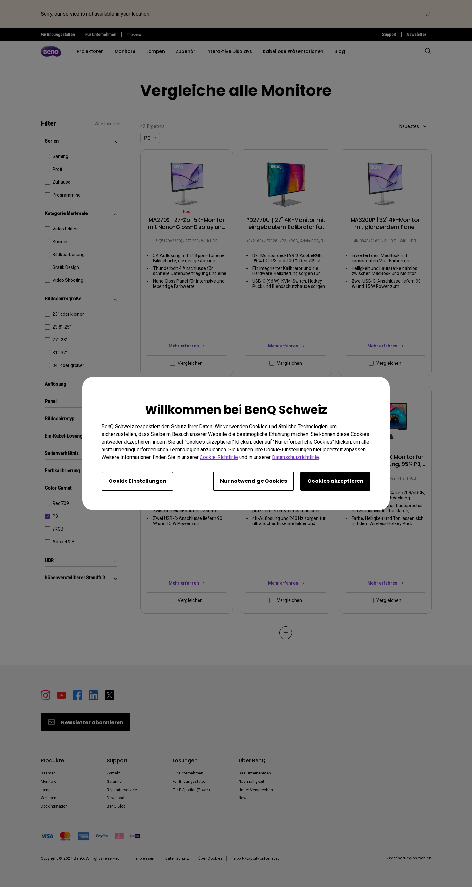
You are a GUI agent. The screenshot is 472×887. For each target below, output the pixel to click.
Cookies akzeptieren (335, 481)
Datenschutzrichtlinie (295, 457)
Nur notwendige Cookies (253, 481)
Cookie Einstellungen (137, 481)
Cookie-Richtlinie (219, 457)
